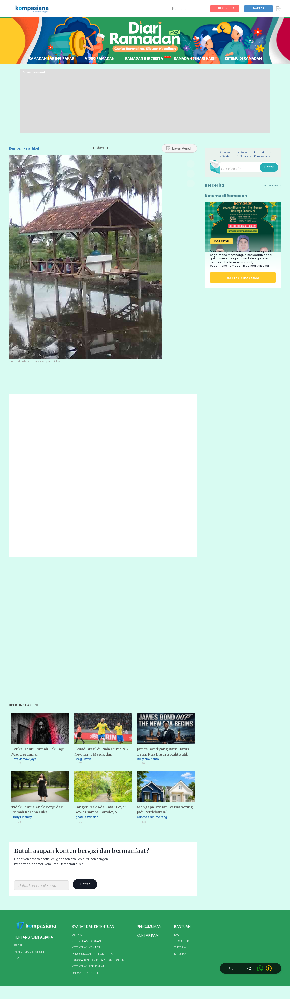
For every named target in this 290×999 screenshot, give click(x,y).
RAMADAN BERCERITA (144, 58)
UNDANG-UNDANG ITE (86, 973)
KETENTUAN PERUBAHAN (88, 966)
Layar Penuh (179, 148)
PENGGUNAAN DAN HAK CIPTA (92, 954)
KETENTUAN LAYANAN (86, 941)
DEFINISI (77, 934)
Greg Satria (85, 759)
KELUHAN (180, 954)
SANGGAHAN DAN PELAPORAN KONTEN (98, 960)
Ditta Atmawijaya (26, 759)
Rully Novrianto (150, 759)
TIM (16, 958)
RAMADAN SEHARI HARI (195, 58)
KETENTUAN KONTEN (86, 947)
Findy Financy (21, 817)
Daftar (85, 884)
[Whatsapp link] (260, 968)
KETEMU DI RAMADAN (246, 58)
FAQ (176, 934)
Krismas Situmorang (154, 817)
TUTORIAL (180, 947)
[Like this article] (234, 968)
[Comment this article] (247, 968)
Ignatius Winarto (86, 817)
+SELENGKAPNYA (271, 185)
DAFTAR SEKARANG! (243, 278)
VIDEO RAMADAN (98, 58)
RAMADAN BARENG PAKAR (48, 58)
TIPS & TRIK (181, 941)
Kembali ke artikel (24, 148)
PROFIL (18, 945)
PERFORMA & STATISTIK (29, 952)
